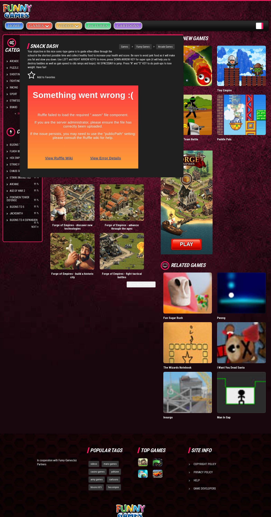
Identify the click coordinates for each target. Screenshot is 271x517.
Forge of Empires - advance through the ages (95, 217)
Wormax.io (188, 82)
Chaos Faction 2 (19, 171)
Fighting (15, 81)
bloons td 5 (96, 447)
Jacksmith (16, 213)
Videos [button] (68, 25)
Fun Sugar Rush (192, 294)
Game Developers (205, 449)
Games (115, 46)
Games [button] (39, 25)
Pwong (231, 294)
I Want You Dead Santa (240, 336)
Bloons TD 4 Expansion (24, 220)
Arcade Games (156, 46)
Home (14, 26)
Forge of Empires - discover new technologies (63, 217)
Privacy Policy (203, 432)
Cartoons (128, 26)
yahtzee (115, 432)
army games (97, 440)
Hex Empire (16, 158)
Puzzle (14, 67)
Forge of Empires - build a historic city (127, 215)
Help (197, 441)
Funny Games (134, 46)
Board (13, 107)
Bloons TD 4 (17, 144)
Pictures (98, 26)
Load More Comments (160, 225)
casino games (98, 432)
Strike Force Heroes (22, 164)
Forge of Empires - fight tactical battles (158, 215)
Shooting (15, 74)
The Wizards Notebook (196, 336)
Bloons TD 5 (17, 206)
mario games (110, 424)
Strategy (15, 100)
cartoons (113, 440)
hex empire (113, 447)
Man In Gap (233, 378)
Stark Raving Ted (20, 177)
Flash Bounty (18, 151)
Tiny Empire (234, 82)
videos (94, 424)
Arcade (14, 61)
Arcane (14, 184)
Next (35, 226)
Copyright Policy (205, 424)
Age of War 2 (17, 190)
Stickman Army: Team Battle (199, 123)
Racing (14, 87)
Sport (13, 94)
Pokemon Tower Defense (18, 199)
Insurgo (187, 378)
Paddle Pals (234, 123)
